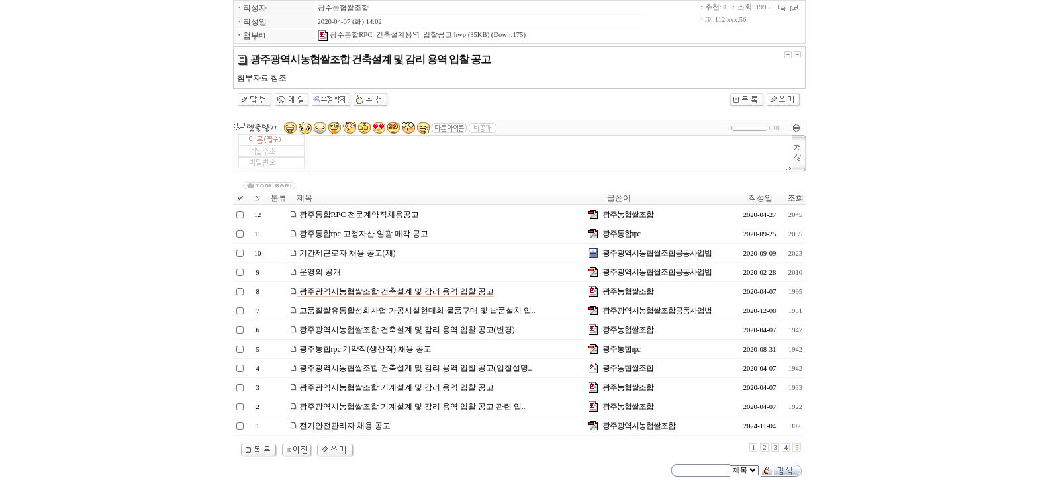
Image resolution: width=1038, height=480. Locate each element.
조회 (796, 198)
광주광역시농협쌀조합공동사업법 (657, 253)
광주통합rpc (620, 233)
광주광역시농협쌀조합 (638, 425)
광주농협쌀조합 (343, 7)
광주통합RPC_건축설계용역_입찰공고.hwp (392, 34)
